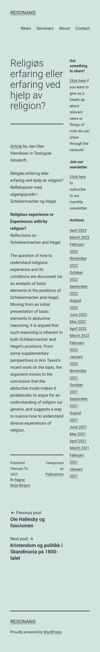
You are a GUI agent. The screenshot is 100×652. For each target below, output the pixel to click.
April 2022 (78, 328)
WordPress (52, 632)
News (26, 28)
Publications (54, 474)
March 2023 (79, 237)
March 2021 (79, 448)
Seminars (45, 28)
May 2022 (78, 321)
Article (16, 146)
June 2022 (78, 314)
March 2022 (79, 335)
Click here (78, 80)
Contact (82, 28)
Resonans (23, 13)
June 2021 (78, 427)
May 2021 (78, 434)
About (64, 28)
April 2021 (78, 441)
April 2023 (78, 230)
